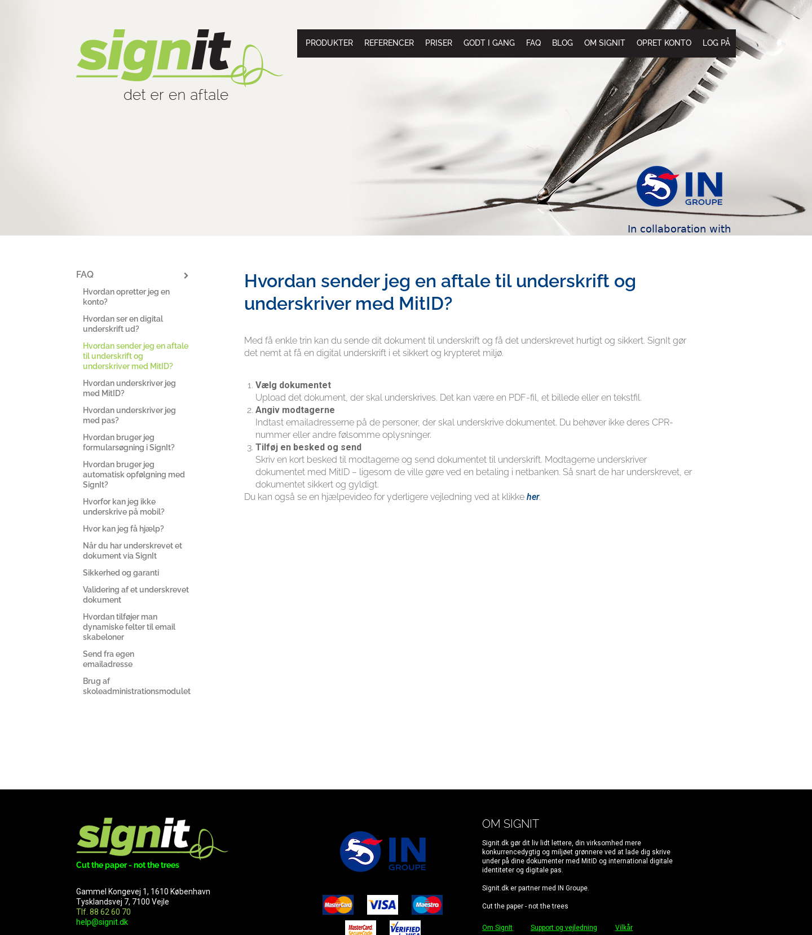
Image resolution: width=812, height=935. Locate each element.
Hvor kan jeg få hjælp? (123, 528)
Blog (562, 42)
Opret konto (664, 42)
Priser (438, 42)
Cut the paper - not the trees (127, 865)
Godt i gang (489, 42)
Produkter (329, 42)
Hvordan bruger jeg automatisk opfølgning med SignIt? (134, 474)
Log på (716, 42)
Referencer (389, 42)
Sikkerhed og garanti (121, 572)
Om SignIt (604, 42)
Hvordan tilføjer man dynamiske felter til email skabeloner (129, 627)
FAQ (533, 42)
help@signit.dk (102, 922)
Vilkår (624, 928)
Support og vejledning (564, 928)
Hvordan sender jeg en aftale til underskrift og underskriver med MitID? (135, 356)
